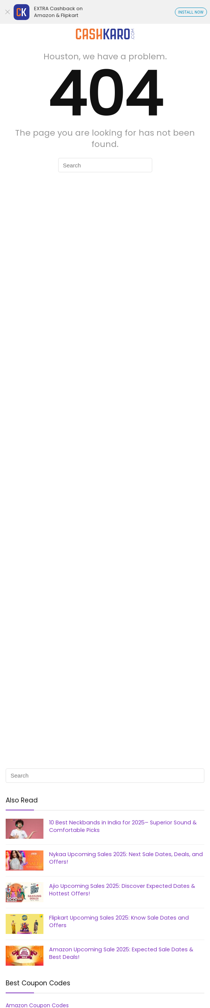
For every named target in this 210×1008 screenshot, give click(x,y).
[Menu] (9, 34)
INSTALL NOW (191, 12)
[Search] (198, 34)
